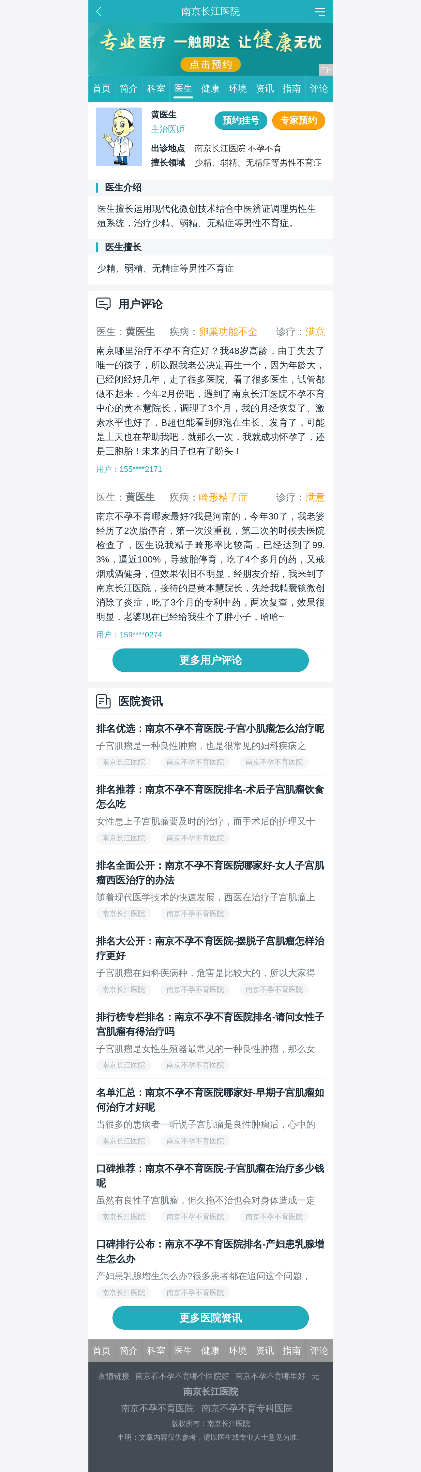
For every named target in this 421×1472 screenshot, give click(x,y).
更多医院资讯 (210, 1318)
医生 (185, 89)
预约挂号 (241, 120)
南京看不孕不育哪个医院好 (182, 1376)
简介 (131, 89)
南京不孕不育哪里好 (270, 1376)
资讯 (267, 89)
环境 (240, 89)
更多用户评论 (210, 660)
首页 (104, 89)
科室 (158, 89)
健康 (212, 89)
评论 (319, 88)
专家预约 (298, 120)
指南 (294, 89)
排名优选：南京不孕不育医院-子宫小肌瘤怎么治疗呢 (210, 728)
